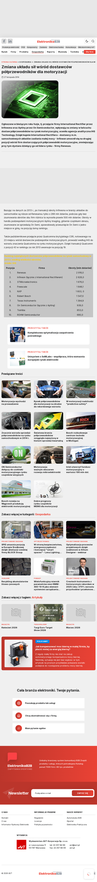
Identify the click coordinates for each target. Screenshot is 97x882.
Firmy (13, 52)
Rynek (4, 52)
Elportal (70, 821)
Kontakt (5, 818)
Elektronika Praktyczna (77, 824)
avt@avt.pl (75, 845)
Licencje (38, 821)
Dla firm (89, 52)
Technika (74, 52)
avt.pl (72, 848)
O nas (4, 821)
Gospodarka (38, 52)
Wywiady (62, 52)
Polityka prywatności (43, 824)
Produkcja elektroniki (10, 47)
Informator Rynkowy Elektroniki (15, 824)
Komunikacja (71, 47)
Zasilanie (43, 47)
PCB (23, 47)
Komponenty (32, 47)
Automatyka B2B (74, 818)
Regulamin (38, 818)
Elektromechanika (56, 47)
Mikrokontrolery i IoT (86, 47)
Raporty (51, 52)
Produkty (23, 52)
